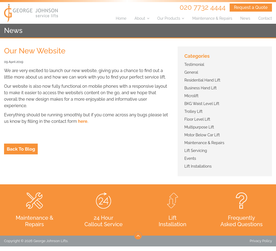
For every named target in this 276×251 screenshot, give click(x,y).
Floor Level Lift (197, 119)
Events (190, 158)
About (139, 18)
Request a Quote (251, 7)
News (245, 18)
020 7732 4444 (203, 7)
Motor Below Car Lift (202, 135)
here (82, 121)
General (191, 72)
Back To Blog (21, 149)
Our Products (168, 18)
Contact (265, 18)
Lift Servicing (195, 150)
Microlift (191, 96)
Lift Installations (198, 166)
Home (121, 18)
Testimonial (194, 64)
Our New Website (34, 50)
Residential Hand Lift (202, 80)
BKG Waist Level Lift (201, 103)
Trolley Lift (193, 111)
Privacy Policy (261, 241)
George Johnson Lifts (50, 241)
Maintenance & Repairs (212, 18)
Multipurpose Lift (199, 127)
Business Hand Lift (200, 88)
